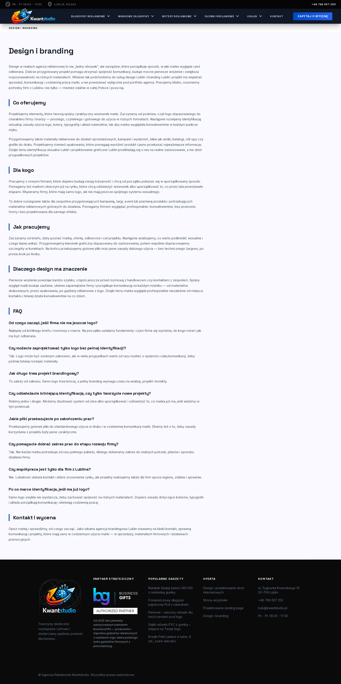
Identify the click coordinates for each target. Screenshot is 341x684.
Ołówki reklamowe (222, 16)
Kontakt (276, 16)
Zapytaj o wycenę (313, 16)
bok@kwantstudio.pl (272, 608)
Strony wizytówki (215, 600)
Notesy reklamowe (180, 16)
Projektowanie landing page (223, 608)
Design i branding (215, 616)
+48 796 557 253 (324, 4)
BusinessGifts (102, 629)
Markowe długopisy (136, 16)
